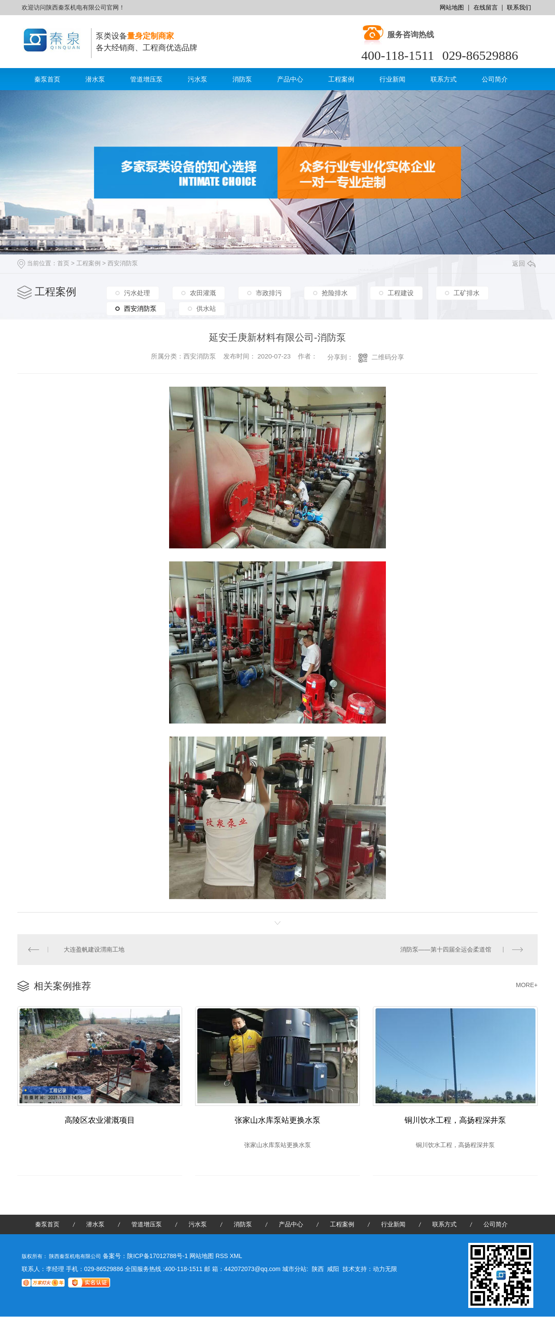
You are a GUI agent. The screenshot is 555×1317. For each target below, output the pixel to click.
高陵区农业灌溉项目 (100, 1120)
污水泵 (197, 79)
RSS (222, 1256)
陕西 (318, 1269)
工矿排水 (467, 293)
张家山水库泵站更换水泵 (277, 1120)
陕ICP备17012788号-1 (157, 1256)
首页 (63, 263)
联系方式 (444, 79)
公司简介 (495, 79)
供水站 (206, 308)
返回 (523, 263)
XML (236, 1256)
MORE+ (527, 984)
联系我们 (519, 7)
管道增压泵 (146, 79)
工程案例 (341, 79)
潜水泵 (95, 79)
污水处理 (137, 293)
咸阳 (333, 1269)
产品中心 (290, 79)
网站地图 (452, 7)
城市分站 (294, 1269)
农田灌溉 (203, 293)
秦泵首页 (47, 79)
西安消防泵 (123, 263)
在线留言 (485, 7)
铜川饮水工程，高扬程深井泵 (455, 1120)
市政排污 (269, 293)
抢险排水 (335, 293)
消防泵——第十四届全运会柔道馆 (445, 949)
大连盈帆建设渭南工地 (94, 949)
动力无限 (385, 1269)
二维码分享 (388, 357)
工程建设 (401, 293)
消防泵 (242, 79)
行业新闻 (392, 79)
